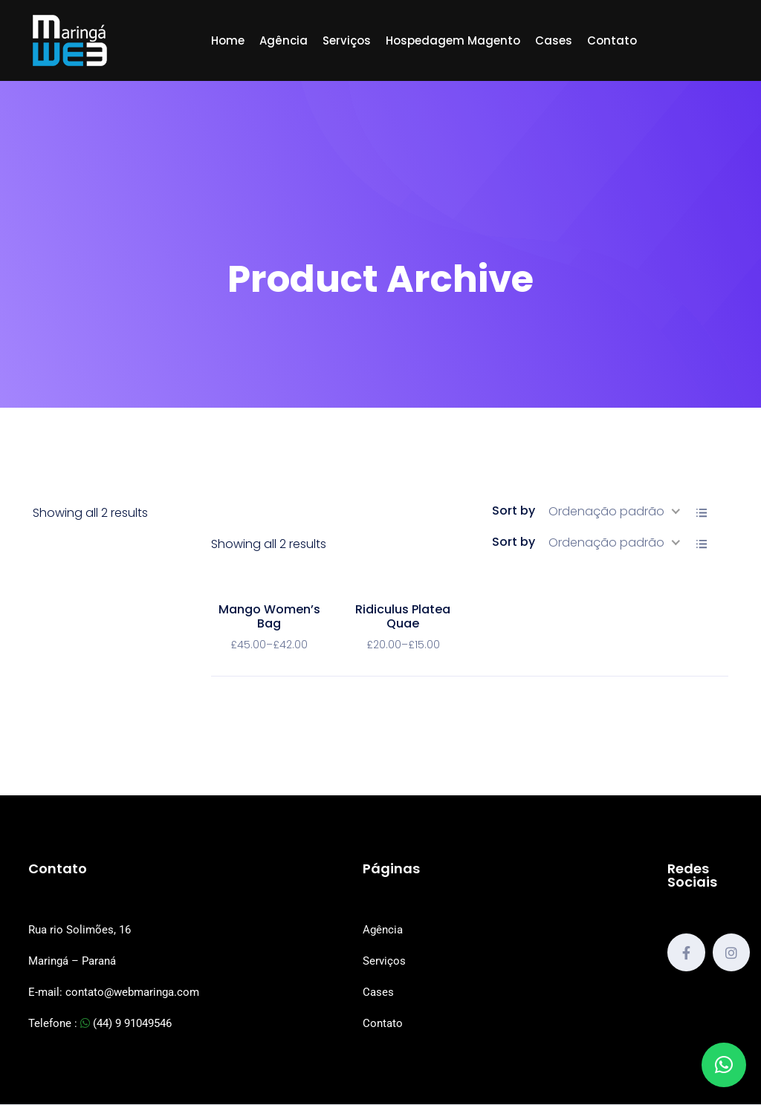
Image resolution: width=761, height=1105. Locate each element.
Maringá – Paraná (72, 961)
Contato (612, 40)
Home (228, 40)
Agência (283, 40)
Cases (553, 40)
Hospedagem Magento (453, 40)
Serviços (347, 40)
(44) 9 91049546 (126, 1023)
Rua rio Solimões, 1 (76, 929)
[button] (724, 1065)
